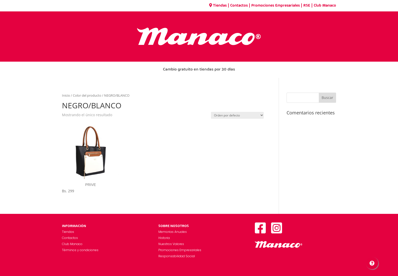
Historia (164, 238)
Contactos (239, 5)
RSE (306, 5)
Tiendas (218, 5)
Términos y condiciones (80, 250)
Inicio (66, 95)
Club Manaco (325, 5)
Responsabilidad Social (176, 256)
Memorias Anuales (172, 232)
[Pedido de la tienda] (237, 115)
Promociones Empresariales (275, 5)
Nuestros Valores (171, 244)
